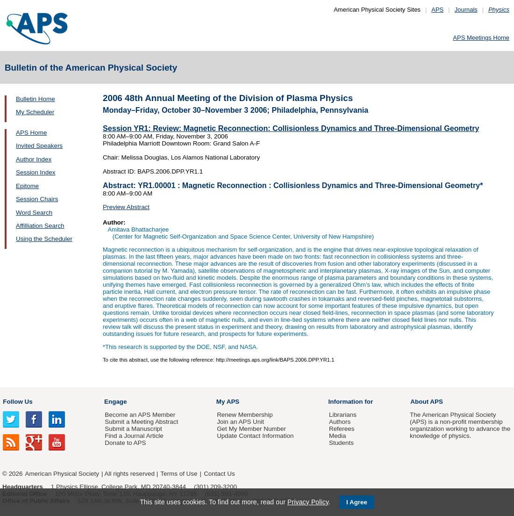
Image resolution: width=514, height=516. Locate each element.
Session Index (35, 172)
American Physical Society (62, 473)
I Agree (356, 502)
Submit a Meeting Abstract (141, 421)
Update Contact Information (255, 435)
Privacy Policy (307, 502)
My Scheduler (35, 112)
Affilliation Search (40, 225)
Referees (342, 428)
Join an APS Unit (240, 421)
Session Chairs (37, 199)
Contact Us (219, 473)
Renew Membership (245, 414)
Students (341, 442)
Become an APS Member (140, 414)
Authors (339, 421)
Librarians (343, 414)
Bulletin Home (35, 98)
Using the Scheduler (44, 238)
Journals (466, 9)
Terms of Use (178, 473)
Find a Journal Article (134, 435)
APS (437, 9)
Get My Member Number (251, 428)
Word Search (34, 212)
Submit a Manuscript (133, 428)
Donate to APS (125, 442)
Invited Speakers (39, 145)
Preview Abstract (126, 207)
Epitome (27, 185)
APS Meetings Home (481, 37)
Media (337, 435)
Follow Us (17, 401)
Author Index (33, 159)
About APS (426, 401)
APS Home (31, 132)
